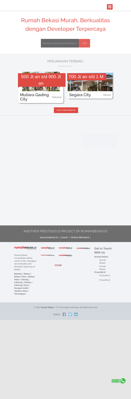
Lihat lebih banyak (65, 110)
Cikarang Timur (21, 285)
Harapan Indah (21, 288)
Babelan (18, 274)
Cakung (24, 279)
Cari (83, 43)
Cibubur (28, 282)
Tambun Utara (21, 291)
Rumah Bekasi (47, 307)
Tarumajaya (19, 294)
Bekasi (27, 274)
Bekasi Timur (20, 276)
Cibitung (18, 282)
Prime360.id (104, 275)
